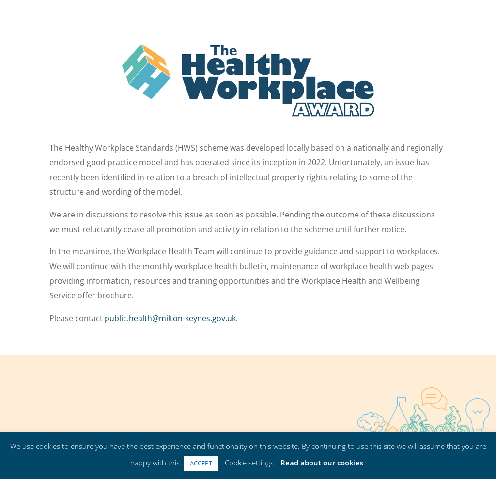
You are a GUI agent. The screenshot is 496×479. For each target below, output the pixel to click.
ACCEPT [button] (201, 463)
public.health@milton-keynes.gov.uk (170, 318)
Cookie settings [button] (249, 462)
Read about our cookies (321, 462)
